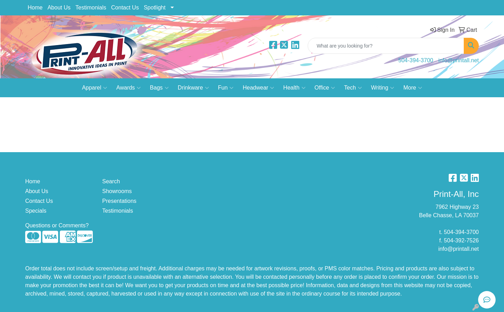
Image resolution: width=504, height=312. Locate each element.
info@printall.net (458, 60)
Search (111, 181)
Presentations (119, 201)
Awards (128, 88)
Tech (353, 88)
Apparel (94, 88)
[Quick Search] (386, 46)
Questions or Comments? (57, 225)
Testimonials (91, 7)
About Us (59, 7)
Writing (382, 88)
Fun (226, 88)
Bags (159, 88)
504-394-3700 (415, 60)
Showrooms (117, 191)
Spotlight (155, 7)
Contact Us (125, 7)
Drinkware (193, 88)
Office (325, 88)
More (412, 88)
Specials (35, 211)
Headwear (258, 88)
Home (35, 7)
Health (294, 88)
